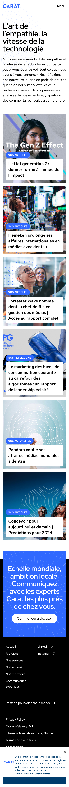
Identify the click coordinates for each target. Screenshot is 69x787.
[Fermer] (65, 768)
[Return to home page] (11, 6)
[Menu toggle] (60, 6)
